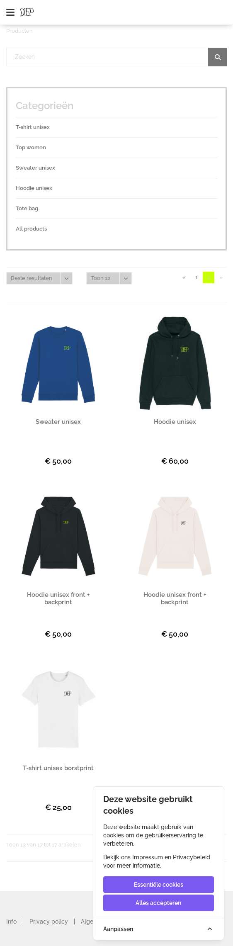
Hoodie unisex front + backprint (58, 598)
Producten (19, 31)
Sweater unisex (35, 168)
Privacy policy (48, 921)
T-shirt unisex (33, 127)
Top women (31, 147)
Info (11, 921)
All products (31, 229)
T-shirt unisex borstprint (58, 768)
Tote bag (27, 208)
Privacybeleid (191, 857)
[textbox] (117, 57)
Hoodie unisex (34, 188)
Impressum (147, 857)
